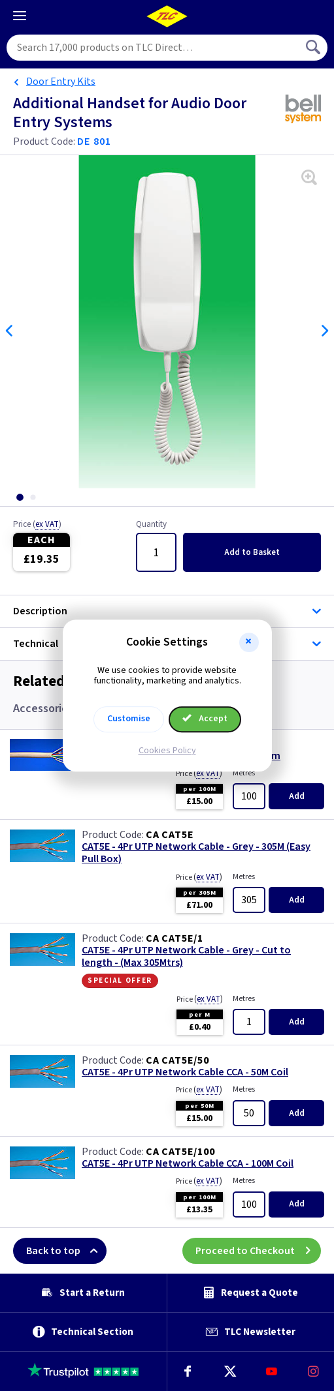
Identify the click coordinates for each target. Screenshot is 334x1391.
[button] (249, 642)
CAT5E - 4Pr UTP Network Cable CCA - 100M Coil (187, 1164)
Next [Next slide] (324, 331)
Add (252, 552)
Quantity (151, 525)
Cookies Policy (167, 750)
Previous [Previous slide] (10, 331)
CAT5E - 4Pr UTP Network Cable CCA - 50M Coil (185, 1072)
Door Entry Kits (60, 81)
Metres (244, 773)
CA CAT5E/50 (177, 1060)
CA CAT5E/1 (174, 938)
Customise (128, 718)
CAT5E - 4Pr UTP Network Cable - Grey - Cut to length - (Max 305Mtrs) (186, 956)
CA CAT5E (169, 835)
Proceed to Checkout (258, 1251)
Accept (205, 718)
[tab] (19, 497)
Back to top (66, 1251)
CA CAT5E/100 (180, 1151)
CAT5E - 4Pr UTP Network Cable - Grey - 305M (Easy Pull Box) (196, 853)
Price (37, 525)
